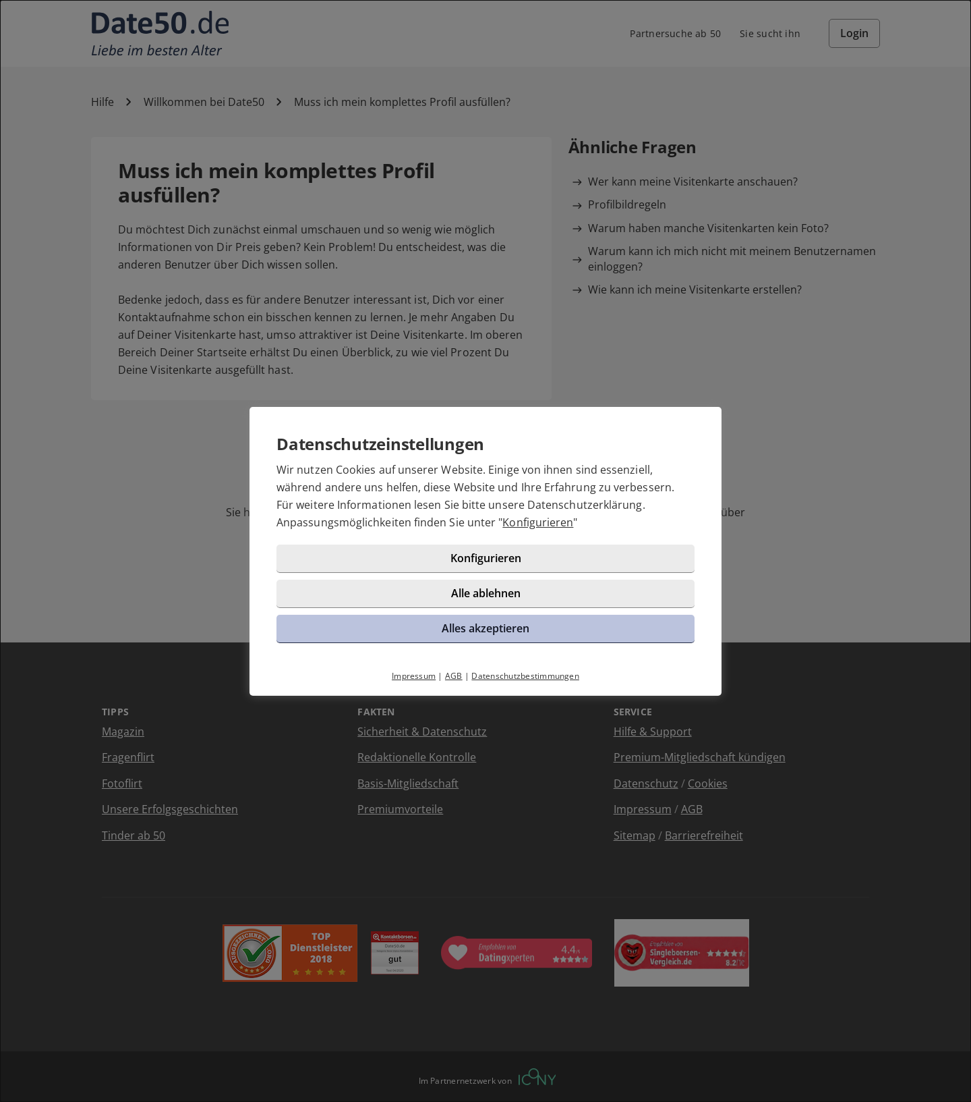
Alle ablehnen (486, 593)
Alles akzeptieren (485, 628)
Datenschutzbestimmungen (525, 676)
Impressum (414, 676)
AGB (454, 676)
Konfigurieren (537, 522)
